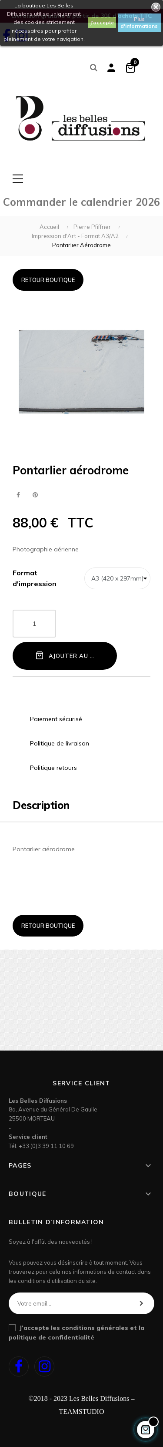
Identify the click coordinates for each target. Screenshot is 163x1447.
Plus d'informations (139, 22)
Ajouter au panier (73, 655)
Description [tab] (41, 805)
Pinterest (35, 495)
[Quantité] (34, 624)
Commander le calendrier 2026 (81, 201)
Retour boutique (48, 279)
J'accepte (102, 22)
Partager (18, 495)
